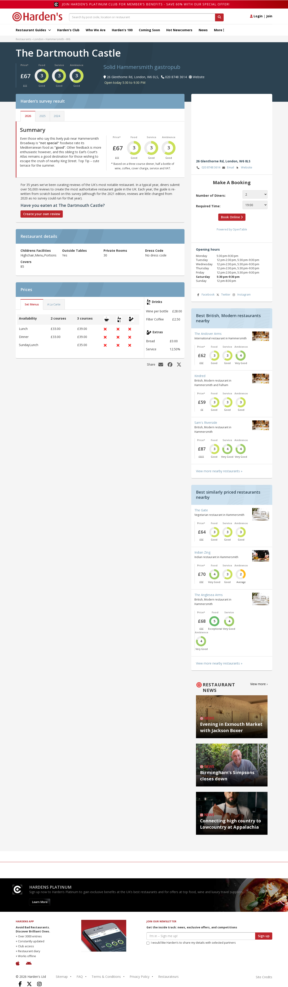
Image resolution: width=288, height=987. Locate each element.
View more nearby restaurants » (219, 471)
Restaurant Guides (33, 30)
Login (256, 16)
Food (41, 65)
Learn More (39, 902)
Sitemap (62, 976)
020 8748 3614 (208, 168)
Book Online (232, 217)
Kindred (199, 376)
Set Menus (32, 304)
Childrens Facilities (35, 250)
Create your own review (41, 214)
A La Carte (54, 304)
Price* (24, 65)
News (203, 30)
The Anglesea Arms (208, 595)
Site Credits (264, 977)
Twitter (223, 295)
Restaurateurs (168, 976)
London (38, 39)
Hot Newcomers (179, 30)
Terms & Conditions (106, 976)
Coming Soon (149, 30)
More (219, 30)
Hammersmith (55, 39)
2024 (57, 116)
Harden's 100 (122, 30)
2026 (28, 116)
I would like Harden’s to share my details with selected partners (191, 943)
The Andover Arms (208, 333)
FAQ (79, 976)
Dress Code (154, 250)
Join (269, 16)
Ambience (76, 65)
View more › (259, 684)
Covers (26, 262)
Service (59, 65)
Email (227, 168)
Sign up (264, 936)
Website (243, 168)
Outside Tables (74, 250)
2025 (42, 116)
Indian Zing (202, 552)
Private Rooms (115, 250)
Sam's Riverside (205, 422)
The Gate (201, 510)
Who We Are (96, 30)
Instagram (241, 295)
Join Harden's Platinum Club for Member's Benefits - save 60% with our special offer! (146, 4)
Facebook (205, 295)
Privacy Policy (139, 976)
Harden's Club (68, 30)
